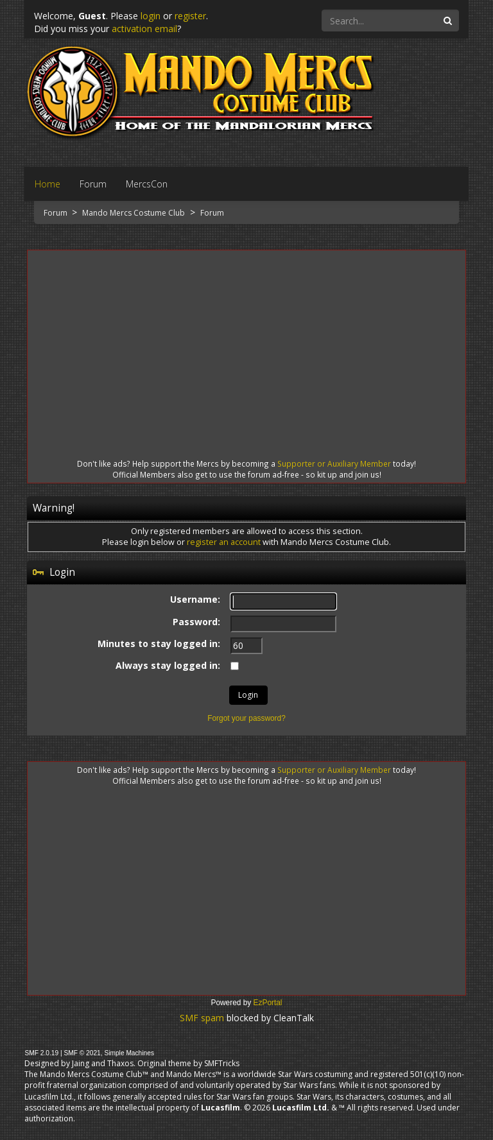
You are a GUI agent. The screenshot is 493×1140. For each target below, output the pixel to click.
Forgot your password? (246, 718)
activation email (144, 28)
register (190, 16)
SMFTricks (221, 1063)
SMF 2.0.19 (41, 1053)
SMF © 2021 (82, 1053)
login (150, 16)
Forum (56, 212)
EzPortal (268, 1002)
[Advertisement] (246, 343)
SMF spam (202, 1018)
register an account (224, 542)
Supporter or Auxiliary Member (334, 463)
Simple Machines (129, 1053)
